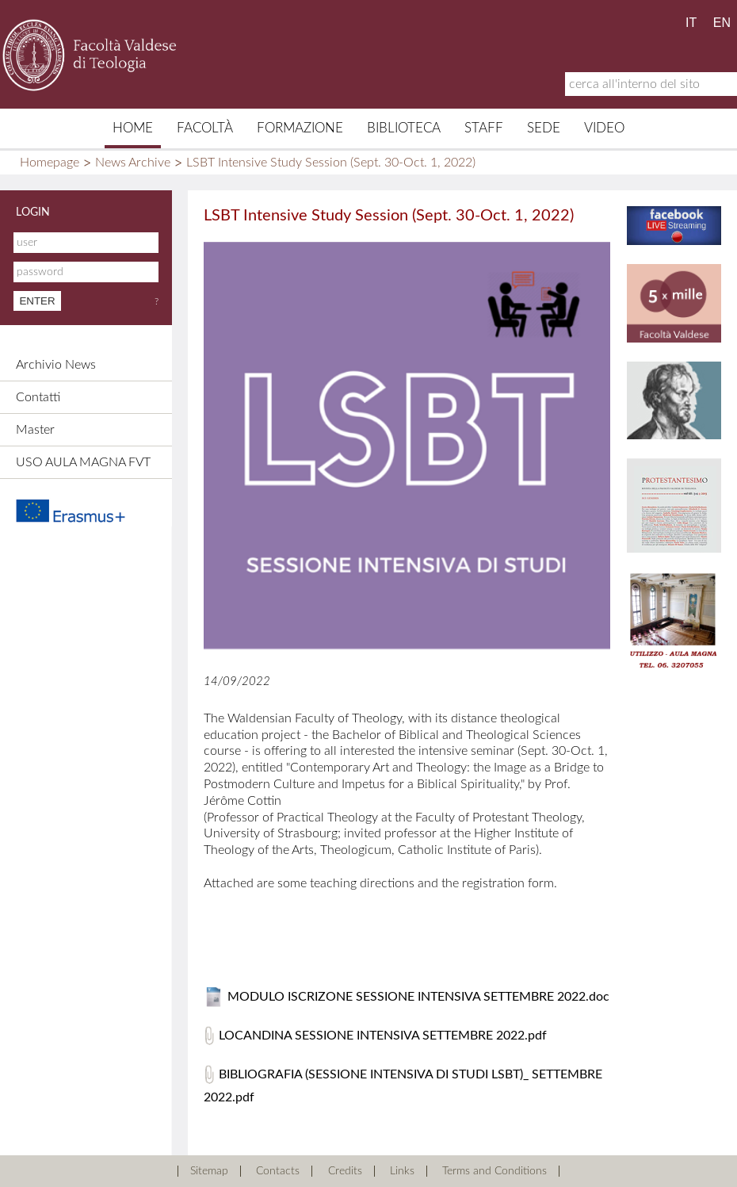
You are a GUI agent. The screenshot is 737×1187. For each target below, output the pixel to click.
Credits (345, 1171)
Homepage (49, 162)
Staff (483, 128)
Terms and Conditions (494, 1171)
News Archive (132, 162)
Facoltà (205, 128)
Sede (543, 128)
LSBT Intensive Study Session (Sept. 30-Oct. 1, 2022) (330, 162)
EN (722, 22)
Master (35, 429)
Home (133, 128)
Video (604, 128)
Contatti (38, 397)
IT (691, 22)
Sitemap (209, 1171)
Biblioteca (404, 128)
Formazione (300, 128)
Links (402, 1171)
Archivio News (56, 364)
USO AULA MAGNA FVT (83, 462)
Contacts (278, 1171)
